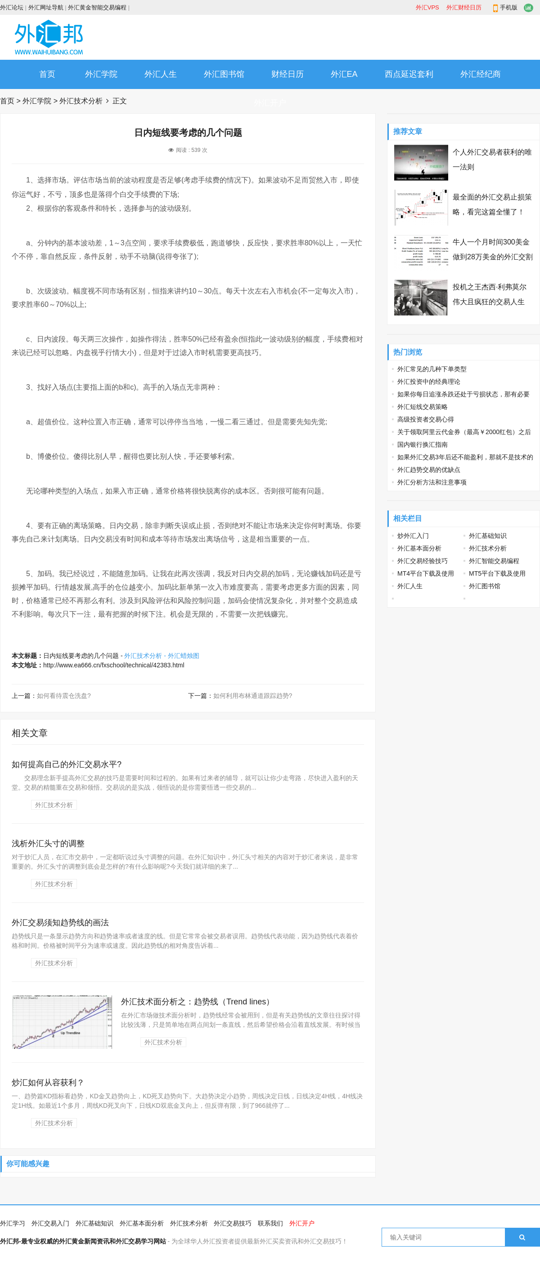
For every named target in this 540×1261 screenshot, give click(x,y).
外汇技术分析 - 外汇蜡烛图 (161, 655)
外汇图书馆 (224, 74)
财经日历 (287, 74)
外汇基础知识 (488, 535)
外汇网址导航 (45, 7)
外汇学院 (101, 74)
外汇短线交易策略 (422, 406)
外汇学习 (12, 1223)
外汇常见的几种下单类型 (432, 369)
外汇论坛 (11, 7)
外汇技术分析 (81, 101)
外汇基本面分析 (419, 548)
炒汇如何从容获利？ (48, 1082)
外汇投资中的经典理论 (428, 381)
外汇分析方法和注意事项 (432, 482)
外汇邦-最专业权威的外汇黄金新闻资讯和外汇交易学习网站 (83, 1241)
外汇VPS (427, 7)
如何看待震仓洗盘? (64, 695)
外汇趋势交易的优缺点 (428, 469)
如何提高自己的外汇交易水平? (67, 764)
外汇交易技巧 (233, 1223)
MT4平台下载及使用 (425, 573)
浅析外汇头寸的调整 (48, 843)
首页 (47, 74)
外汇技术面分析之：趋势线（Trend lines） (197, 1001)
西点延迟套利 (409, 74)
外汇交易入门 (50, 1223)
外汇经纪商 (480, 74)
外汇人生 (160, 74)
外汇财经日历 (464, 7)
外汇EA (344, 74)
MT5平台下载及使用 (497, 573)
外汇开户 (270, 102)
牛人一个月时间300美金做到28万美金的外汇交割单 (493, 256)
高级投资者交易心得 (425, 419)
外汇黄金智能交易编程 (97, 7)
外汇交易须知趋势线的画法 (60, 922)
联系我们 (270, 1223)
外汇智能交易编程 (494, 560)
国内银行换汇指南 (422, 444)
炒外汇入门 (413, 535)
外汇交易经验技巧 (422, 560)
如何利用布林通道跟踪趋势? (252, 695)
